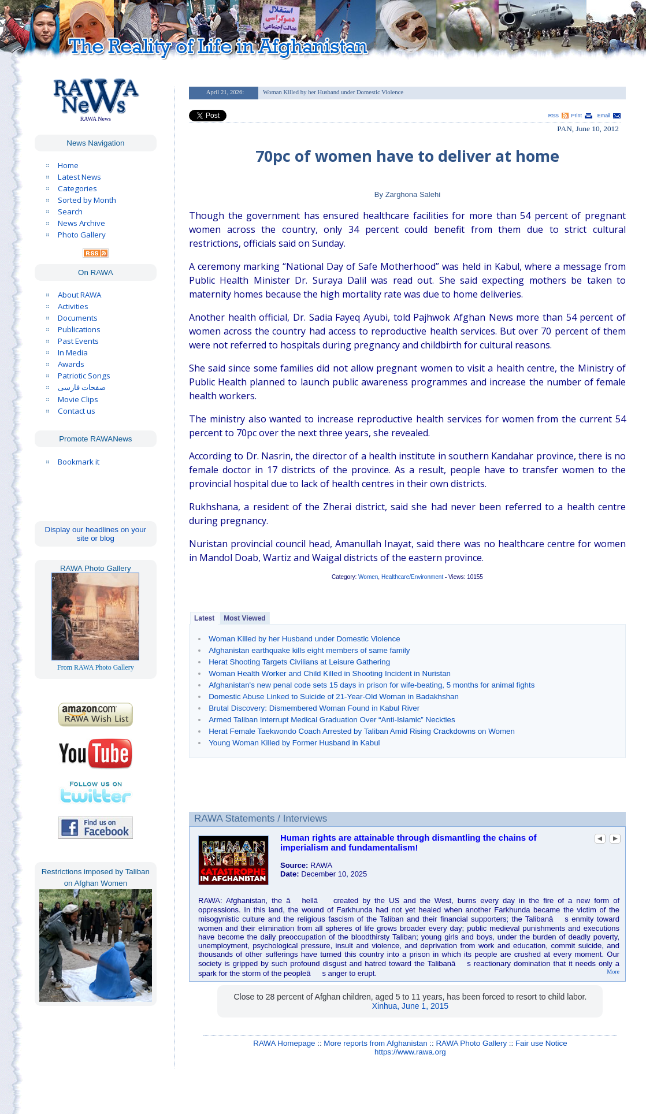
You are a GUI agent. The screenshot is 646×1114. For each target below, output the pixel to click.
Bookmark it (78, 461)
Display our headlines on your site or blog (96, 534)
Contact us (76, 411)
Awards (71, 364)
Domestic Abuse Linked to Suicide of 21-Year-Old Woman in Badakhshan (334, 696)
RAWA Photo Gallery (471, 1043)
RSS (553, 115)
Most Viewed (244, 618)
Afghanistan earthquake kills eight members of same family (309, 650)
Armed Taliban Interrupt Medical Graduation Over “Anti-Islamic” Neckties (332, 719)
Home (68, 165)
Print (576, 115)
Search (70, 211)
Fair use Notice (541, 1043)
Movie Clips (78, 399)
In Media (73, 352)
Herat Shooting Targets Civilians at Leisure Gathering (299, 662)
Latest (204, 618)
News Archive (81, 223)
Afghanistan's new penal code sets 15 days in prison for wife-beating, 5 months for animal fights (371, 685)
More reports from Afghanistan (375, 1043)
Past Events (78, 341)
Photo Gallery (82, 234)
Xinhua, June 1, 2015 (410, 1006)
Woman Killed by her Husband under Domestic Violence (304, 638)
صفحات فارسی (82, 387)
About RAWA (79, 294)
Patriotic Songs (84, 375)
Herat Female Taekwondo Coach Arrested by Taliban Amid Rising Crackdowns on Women (362, 731)
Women (368, 577)
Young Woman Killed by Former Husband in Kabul (294, 742)
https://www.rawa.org (410, 1052)
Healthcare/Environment (412, 577)
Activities (73, 306)
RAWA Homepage (284, 1043)
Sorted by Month (87, 200)
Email (603, 115)
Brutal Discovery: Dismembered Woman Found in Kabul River (314, 708)
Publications (79, 329)
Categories (77, 188)
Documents (78, 318)
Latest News (79, 177)
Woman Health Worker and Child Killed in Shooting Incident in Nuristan (330, 673)
